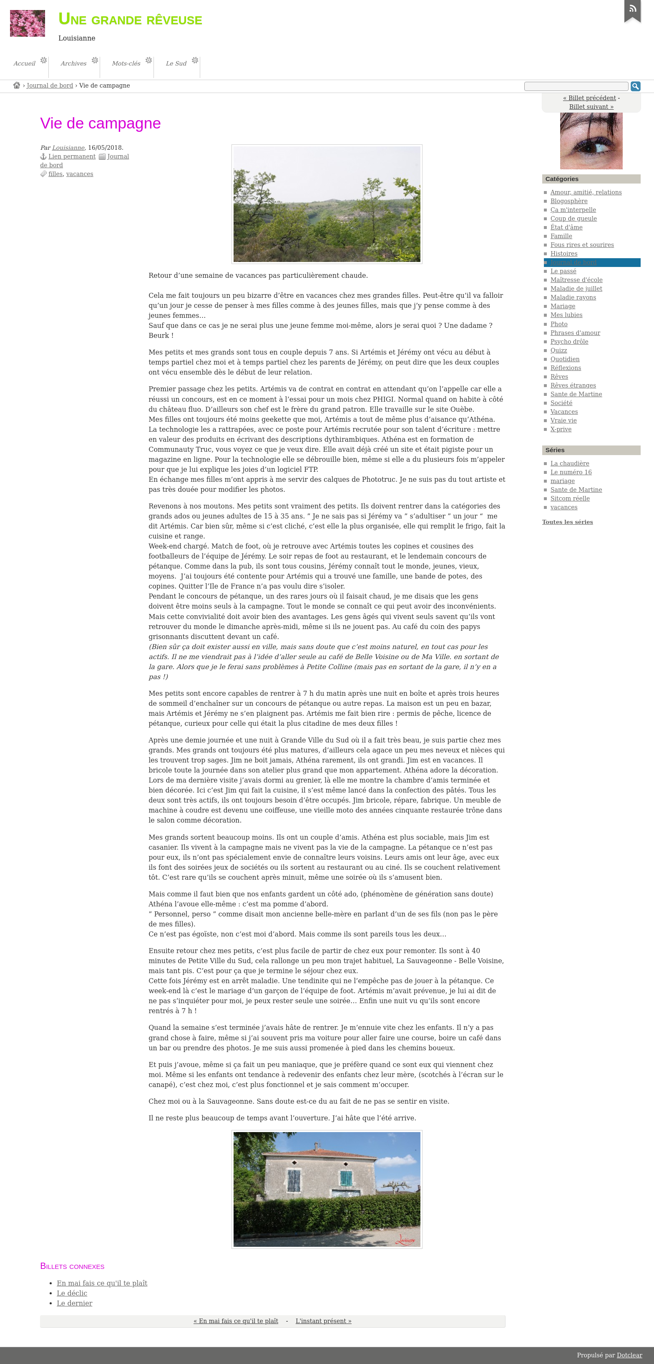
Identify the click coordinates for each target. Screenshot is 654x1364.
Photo (559, 324)
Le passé (563, 271)
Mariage (563, 306)
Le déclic (72, 1293)
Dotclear (629, 1355)
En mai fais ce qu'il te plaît (102, 1283)
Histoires (564, 253)
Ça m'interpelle (573, 209)
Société (562, 403)
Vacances (564, 411)
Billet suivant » (591, 106)
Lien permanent (72, 156)
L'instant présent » (324, 1321)
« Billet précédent (589, 98)
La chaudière (570, 463)
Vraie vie (564, 420)
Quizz (559, 350)
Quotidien (565, 359)
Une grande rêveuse (130, 18)
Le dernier (74, 1303)
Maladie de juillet (576, 288)
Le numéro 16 (571, 472)
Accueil (17, 84)
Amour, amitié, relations (586, 192)
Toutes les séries (567, 522)
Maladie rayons (573, 297)
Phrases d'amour (575, 333)
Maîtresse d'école (577, 280)
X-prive (561, 429)
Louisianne (68, 147)
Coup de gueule (574, 218)
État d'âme (567, 227)
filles (55, 174)
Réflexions (566, 368)
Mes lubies (567, 315)
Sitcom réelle (570, 498)
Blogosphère (569, 201)
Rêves (559, 376)
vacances (79, 174)
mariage (563, 481)
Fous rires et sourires (582, 245)
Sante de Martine (576, 394)
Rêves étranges (573, 385)
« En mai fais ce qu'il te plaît (236, 1321)
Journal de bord (50, 85)
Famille (561, 236)
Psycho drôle (570, 341)
